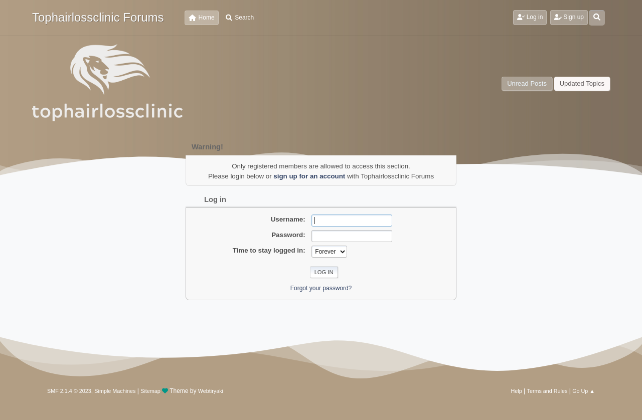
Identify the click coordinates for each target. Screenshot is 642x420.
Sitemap (150, 391)
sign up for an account (309, 176)
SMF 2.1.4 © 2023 (69, 391)
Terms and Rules (547, 391)
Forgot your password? (321, 288)
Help (516, 391)
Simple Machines (114, 391)
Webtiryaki (210, 391)
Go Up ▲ (583, 391)
